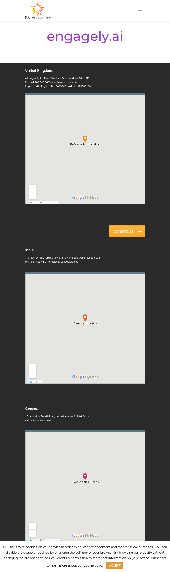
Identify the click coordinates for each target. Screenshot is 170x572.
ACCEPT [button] (115, 565)
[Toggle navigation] (140, 10)
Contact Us (129, 231)
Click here (158, 558)
